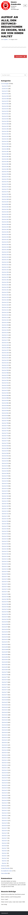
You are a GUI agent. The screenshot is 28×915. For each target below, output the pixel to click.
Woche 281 (5, 166)
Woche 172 (5, 438)
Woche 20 (5, 820)
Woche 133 (5, 536)
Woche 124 (5, 559)
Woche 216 (5, 330)
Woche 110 (5, 594)
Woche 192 (5, 388)
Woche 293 (5, 136)
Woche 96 (5, 629)
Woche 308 (5, 98)
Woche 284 (5, 159)
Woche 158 (5, 473)
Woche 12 (4, 835)
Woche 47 (5, 752)
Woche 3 (4, 858)
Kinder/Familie (5, 868)
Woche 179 (5, 420)
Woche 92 (5, 639)
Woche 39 (5, 772)
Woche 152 (5, 488)
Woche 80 (5, 669)
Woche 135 (5, 531)
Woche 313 (5, 86)
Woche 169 (5, 445)
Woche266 (5, 204)
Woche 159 (5, 471)
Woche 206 (5, 352)
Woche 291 (5, 141)
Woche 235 (5, 282)
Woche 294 (5, 134)
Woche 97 (5, 627)
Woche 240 (5, 269)
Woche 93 (5, 637)
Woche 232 (5, 290)
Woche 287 (5, 151)
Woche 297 (5, 126)
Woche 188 (5, 398)
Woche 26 (5, 805)
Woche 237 (5, 277)
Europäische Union (6, 871)
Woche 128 (5, 549)
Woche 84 (5, 659)
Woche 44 (5, 760)
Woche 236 (5, 279)
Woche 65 (5, 707)
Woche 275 (5, 181)
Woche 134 (5, 533)
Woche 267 (5, 201)
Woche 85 (5, 657)
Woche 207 (5, 350)
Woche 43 (5, 762)
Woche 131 (5, 541)
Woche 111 (5, 591)
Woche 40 (5, 770)
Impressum (4, 913)
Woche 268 (5, 199)
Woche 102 (5, 614)
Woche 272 (5, 189)
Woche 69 (5, 697)
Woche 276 (5, 179)
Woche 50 (5, 745)
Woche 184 (5, 408)
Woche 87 (5, 652)
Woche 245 (5, 257)
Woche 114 (5, 584)
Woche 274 (5, 184)
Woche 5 (4, 853)
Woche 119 (5, 571)
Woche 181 (5, 415)
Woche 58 (5, 725)
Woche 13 (4, 833)
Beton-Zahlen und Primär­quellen (11, 897)
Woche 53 (5, 737)
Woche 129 (5, 546)
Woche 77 (5, 677)
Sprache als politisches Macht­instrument (13, 894)
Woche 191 (5, 390)
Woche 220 (5, 320)
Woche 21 (4, 818)
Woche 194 (5, 383)
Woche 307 (5, 101)
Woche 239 (5, 272)
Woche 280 (5, 169)
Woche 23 (5, 813)
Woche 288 (5, 149)
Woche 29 (5, 798)
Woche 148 (5, 498)
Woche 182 (5, 413)
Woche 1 (4, 863)
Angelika (5, 39)
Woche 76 (5, 679)
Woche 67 (5, 702)
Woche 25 (5, 808)
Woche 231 (5, 292)
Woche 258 (5, 224)
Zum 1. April (4, 899)
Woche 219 (5, 322)
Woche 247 (5, 252)
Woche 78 (5, 674)
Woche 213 (5, 337)
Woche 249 (5, 247)
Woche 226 (5, 305)
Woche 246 (5, 254)
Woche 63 (5, 712)
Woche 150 (5, 493)
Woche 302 (5, 113)
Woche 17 (4, 828)
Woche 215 (5, 332)
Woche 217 (5, 327)
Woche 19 (4, 823)
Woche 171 (5, 440)
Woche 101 (5, 616)
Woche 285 (5, 156)
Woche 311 (5, 91)
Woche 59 (5, 722)
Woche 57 (5, 727)
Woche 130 (5, 544)
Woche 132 (5, 539)
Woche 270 (5, 194)
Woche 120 (5, 569)
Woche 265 (5, 207)
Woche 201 (5, 365)
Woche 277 (5, 176)
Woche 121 (5, 566)
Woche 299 (5, 121)
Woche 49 (5, 747)
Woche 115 (5, 581)
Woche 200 (5, 367)
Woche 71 (4, 692)
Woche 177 (5, 425)
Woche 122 (5, 564)
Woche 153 (5, 486)
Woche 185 (5, 405)
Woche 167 (5, 450)
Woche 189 (5, 395)
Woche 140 (5, 518)
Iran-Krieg (4, 904)
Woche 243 (5, 262)
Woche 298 (5, 124)
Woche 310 (5, 93)
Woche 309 (5, 96)
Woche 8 (4, 845)
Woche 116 (5, 579)
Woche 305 (5, 106)
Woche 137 (5, 526)
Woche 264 (5, 209)
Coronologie (4, 83)
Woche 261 (5, 217)
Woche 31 (4, 793)
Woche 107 (5, 601)
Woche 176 (5, 428)
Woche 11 (4, 838)
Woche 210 (5, 342)
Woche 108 (5, 599)
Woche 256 (5, 229)
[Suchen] (12, 75)
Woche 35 (5, 782)
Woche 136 (5, 528)
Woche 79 (5, 672)
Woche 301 (5, 116)
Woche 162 (5, 463)
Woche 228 (5, 300)
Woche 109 (5, 596)
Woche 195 (5, 380)
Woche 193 (5, 385)
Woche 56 (5, 730)
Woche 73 (5, 687)
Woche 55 (5, 732)
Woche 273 (5, 186)
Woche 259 (5, 222)
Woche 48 (5, 750)
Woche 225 (5, 307)
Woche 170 (5, 443)
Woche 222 (5, 315)
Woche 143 (5, 511)
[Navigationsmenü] (25, 5)
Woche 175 (5, 430)
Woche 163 (5, 461)
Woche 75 (5, 682)
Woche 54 (5, 735)
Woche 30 (5, 795)
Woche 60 (5, 720)
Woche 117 (5, 576)
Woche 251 (5, 242)
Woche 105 (5, 606)
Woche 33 (5, 788)
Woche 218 (5, 325)
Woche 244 (5, 259)
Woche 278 (5, 174)
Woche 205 (5, 355)
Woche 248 (5, 249)
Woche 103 (5, 611)
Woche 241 (5, 267)
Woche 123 (5, 561)
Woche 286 (5, 154)
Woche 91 (4, 642)
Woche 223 (5, 312)
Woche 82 (5, 664)
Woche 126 (5, 554)
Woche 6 (4, 850)
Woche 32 (5, 790)
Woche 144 (5, 508)
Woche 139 (5, 521)
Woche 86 (5, 654)
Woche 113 (5, 586)
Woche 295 (5, 131)
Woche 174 (5, 433)
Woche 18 (4, 825)
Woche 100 (5, 619)
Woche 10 (4, 840)
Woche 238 (5, 274)
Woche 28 (5, 800)
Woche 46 (5, 755)
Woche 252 (5, 239)
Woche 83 (5, 662)
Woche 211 (5, 340)
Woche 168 (5, 448)
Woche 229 (5, 297)
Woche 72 (5, 689)
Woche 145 (5, 506)
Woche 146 (5, 503)
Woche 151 (5, 491)
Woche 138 (5, 523)
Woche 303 (5, 111)
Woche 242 (5, 264)
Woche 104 (5, 609)
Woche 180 (5, 418)
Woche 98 (5, 624)
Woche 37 (5, 777)
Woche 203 (5, 360)
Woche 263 (5, 212)
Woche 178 (5, 423)
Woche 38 (5, 775)
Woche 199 (5, 370)
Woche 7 (4, 848)
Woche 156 (5, 478)
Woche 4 (4, 855)
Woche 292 (5, 139)
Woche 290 (5, 144)
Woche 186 (5, 403)
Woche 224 (5, 310)
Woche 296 (5, 129)
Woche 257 (5, 227)
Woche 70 (5, 694)
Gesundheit (4, 873)
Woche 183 (5, 410)
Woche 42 (5, 765)
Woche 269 (5, 196)
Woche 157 (5, 476)
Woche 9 (4, 843)
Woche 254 (5, 234)
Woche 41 (4, 767)
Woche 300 (5, 118)
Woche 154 (5, 483)
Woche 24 (5, 810)
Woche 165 (5, 456)
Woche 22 (5, 815)
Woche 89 (5, 647)
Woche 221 (5, 317)
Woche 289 (5, 146)
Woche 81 (4, 667)
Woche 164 (5, 458)
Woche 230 (5, 295)
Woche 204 (5, 357)
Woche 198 (5, 373)
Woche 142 (5, 513)
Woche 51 (4, 742)
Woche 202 (5, 362)
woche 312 (5, 88)
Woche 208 (5, 347)
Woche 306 (5, 103)
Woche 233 (5, 287)
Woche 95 (5, 632)
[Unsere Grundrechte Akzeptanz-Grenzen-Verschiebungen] (11, 5)
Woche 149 (5, 496)
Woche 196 (5, 378)
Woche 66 (5, 705)
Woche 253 (5, 237)
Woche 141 (5, 516)
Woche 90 (5, 644)
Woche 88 (5, 649)
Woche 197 (5, 375)
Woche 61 (4, 717)
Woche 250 (5, 244)
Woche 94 (5, 634)
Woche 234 (5, 284)
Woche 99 (5, 622)
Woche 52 (5, 740)
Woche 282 (5, 164)
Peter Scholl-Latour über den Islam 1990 (13, 902)
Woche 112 (5, 589)
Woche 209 (5, 345)
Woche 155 (5, 481)
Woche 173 (5, 435)
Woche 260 (5, 219)
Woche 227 (5, 302)
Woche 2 (4, 860)
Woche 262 (5, 214)
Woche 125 (5, 556)
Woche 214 (5, 335)
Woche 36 (5, 780)
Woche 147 (5, 501)
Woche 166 (5, 453)
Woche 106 (5, 604)
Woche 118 (5, 574)
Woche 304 (5, 108)
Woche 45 (5, 757)
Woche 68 (5, 699)
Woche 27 (5, 803)
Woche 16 (4, 830)
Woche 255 (5, 232)
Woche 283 (5, 161)
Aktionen (3, 865)
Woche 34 (5, 785)
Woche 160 (5, 468)
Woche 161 (5, 466)
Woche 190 (5, 393)
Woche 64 (5, 710)
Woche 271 (5, 191)
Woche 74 (5, 684)
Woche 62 (5, 715)
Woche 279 (5, 171)
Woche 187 (5, 400)
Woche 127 (5, 551)
